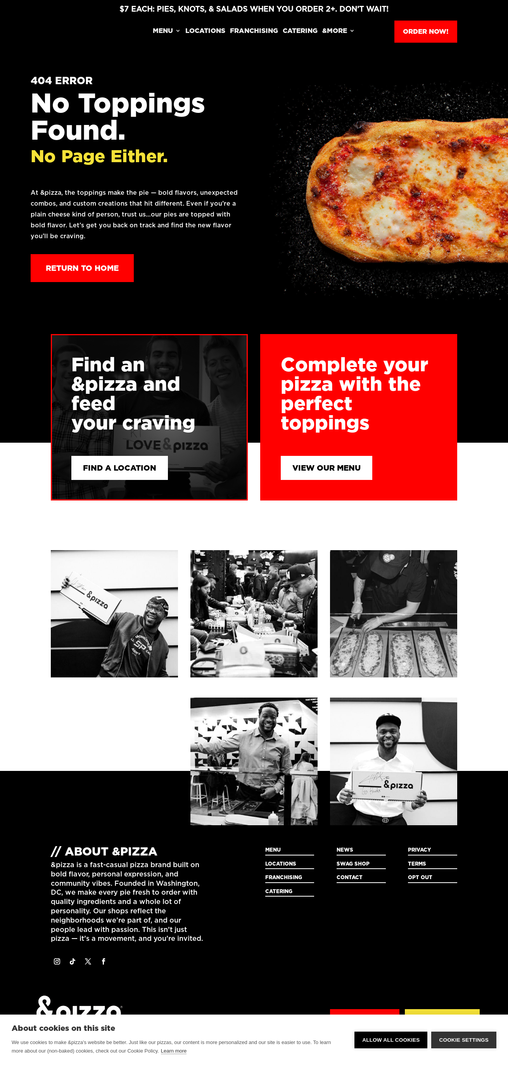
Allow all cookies (391, 1040)
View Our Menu (326, 468)
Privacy (419, 850)
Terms (417, 864)
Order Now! (426, 31)
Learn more (174, 1051)
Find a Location (119, 468)
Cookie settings (464, 1040)
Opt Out (420, 877)
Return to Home (82, 268)
